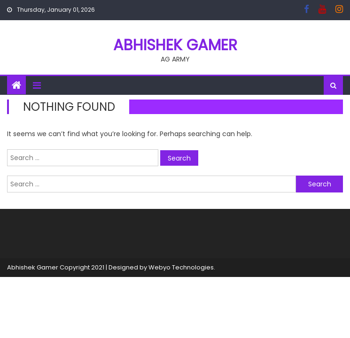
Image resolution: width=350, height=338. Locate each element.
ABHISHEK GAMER (175, 44)
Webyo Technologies (181, 267)
